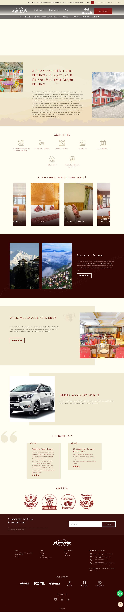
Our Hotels (39, 10)
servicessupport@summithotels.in (103, 554)
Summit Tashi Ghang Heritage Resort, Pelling (39, 17)
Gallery (95, 17)
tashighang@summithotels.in (102, 557)
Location (67, 555)
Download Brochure (45, 558)
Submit (108, 524)
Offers (65, 10)
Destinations (53, 10)
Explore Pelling (69, 550)
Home (16, 550)
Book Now (103, 11)
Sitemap (62, 609)
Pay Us (67, 553)
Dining (85, 17)
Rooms (66, 17)
